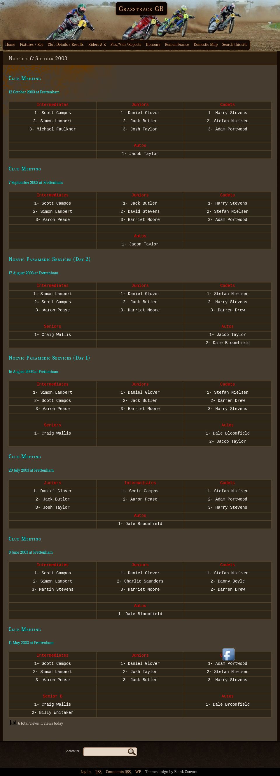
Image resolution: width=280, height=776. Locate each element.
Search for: (72, 751)
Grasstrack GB (141, 9)
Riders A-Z (97, 44)
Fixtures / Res (31, 44)
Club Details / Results (66, 44)
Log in (85, 771)
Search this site (234, 44)
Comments (118, 771)
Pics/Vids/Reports (125, 44)
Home (10, 44)
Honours (153, 44)
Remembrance (177, 44)
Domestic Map (206, 44)
